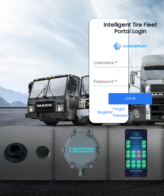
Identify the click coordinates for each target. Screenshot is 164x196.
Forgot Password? (123, 112)
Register (105, 112)
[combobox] (151, 112)
